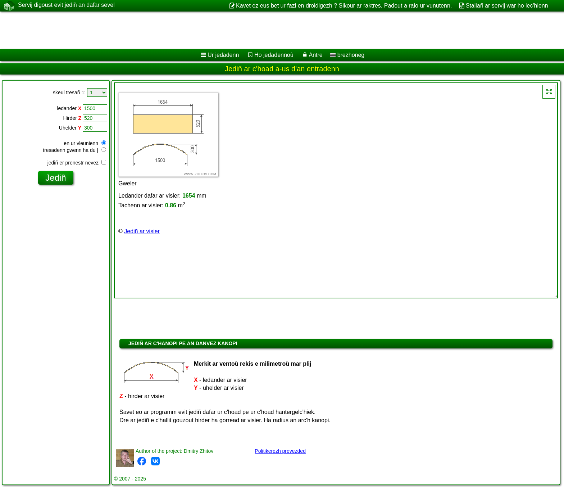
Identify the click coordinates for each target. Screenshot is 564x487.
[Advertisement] (218, 30)
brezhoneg (347, 55)
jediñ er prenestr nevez (76, 163)
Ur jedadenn (223, 55)
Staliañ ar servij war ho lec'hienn (507, 6)
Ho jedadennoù (274, 55)
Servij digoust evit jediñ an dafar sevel (66, 5)
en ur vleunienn (85, 143)
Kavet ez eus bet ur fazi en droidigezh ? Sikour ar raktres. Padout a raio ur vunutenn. (344, 6)
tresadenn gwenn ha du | (74, 150)
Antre (315, 55)
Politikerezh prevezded (280, 451)
